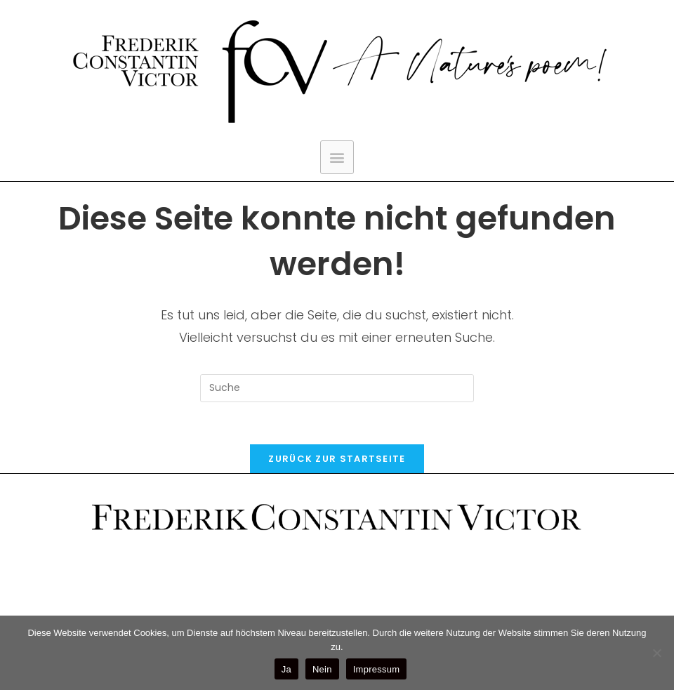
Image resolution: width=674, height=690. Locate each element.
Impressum (376, 669)
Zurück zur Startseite (336, 458)
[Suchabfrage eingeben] (337, 388)
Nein (322, 669)
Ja (286, 669)
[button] (337, 157)
